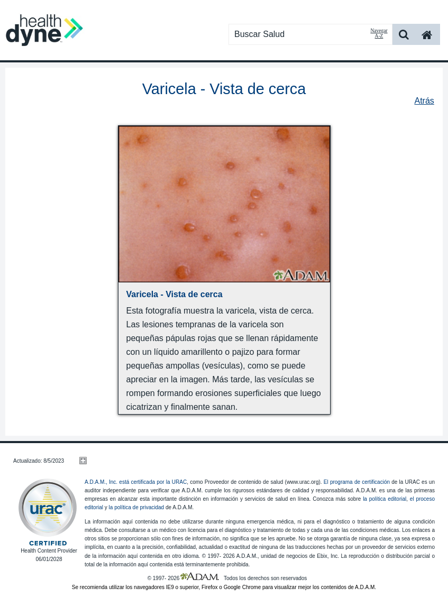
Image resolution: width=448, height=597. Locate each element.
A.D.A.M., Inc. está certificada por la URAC (136, 482)
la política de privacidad (136, 507)
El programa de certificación (357, 482)
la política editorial (384, 499)
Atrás (424, 100)
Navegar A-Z (378, 33)
